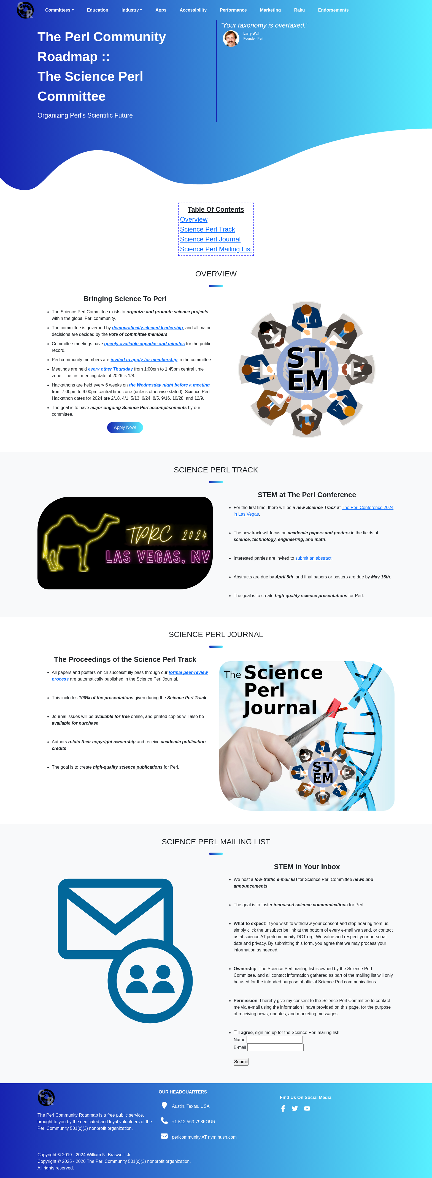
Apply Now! (125, 427)
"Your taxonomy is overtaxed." (264, 25)
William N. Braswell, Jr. (109, 1154)
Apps (160, 10)
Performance (233, 10)
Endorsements (333, 10)
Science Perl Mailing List (216, 249)
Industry (130, 10)
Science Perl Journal (210, 239)
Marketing (270, 10)
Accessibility (193, 10)
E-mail (240, 1047)
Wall (256, 34)
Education (97, 10)
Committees (58, 10)
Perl (260, 38)
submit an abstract (313, 558)
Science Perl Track (207, 229)
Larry (247, 34)
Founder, (249, 38)
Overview (193, 219)
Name (239, 1039)
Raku (299, 10)
